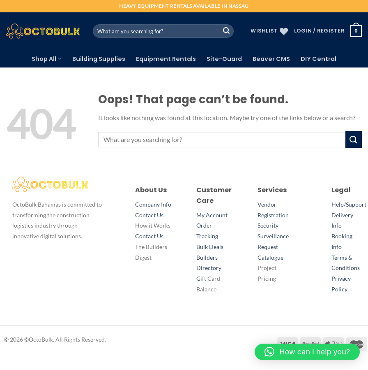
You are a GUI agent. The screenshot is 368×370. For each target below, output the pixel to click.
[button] (307, 352)
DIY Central (318, 59)
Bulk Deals (209, 247)
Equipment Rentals (166, 59)
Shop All (47, 59)
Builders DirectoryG (208, 268)
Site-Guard (224, 59)
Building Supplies (98, 59)
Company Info (153, 204)
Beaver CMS (271, 59)
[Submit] (226, 31)
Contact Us (149, 215)
